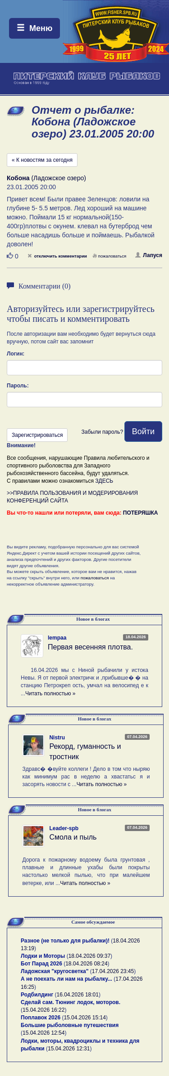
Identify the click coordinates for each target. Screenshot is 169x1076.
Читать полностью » (50, 693)
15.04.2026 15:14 (84, 1017)
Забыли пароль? (102, 432)
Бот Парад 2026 (41, 963)
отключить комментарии (57, 255)
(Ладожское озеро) (46, 178)
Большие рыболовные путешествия (70, 1025)
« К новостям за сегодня (42, 160)
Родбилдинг (37, 995)
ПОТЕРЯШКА (140, 513)
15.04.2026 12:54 (43, 1033)
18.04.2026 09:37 (89, 956)
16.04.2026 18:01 (78, 995)
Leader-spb (63, 828)
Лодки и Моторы (43, 956)
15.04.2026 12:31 (69, 1048)
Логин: (15, 354)
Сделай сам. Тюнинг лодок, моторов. (70, 1002)
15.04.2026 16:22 (43, 1010)
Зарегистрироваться (37, 435)
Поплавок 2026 (40, 1017)
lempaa (57, 638)
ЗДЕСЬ (104, 481)
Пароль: (18, 385)
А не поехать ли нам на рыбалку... (66, 979)
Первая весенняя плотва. (90, 647)
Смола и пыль (72, 837)
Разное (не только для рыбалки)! (65, 941)
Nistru (57, 737)
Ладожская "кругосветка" (55, 971)
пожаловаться (109, 255)
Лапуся (148, 255)
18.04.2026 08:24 (86, 963)
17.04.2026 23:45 (113, 971)
